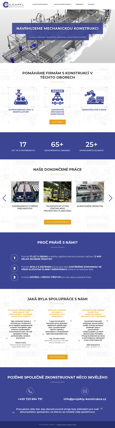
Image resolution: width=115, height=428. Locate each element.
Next (4, 198)
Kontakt (91, 4)
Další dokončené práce (57, 222)
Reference (80, 4)
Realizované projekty (62, 4)
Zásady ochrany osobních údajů (66, 424)
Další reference (57, 357)
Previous (110, 198)
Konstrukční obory (40, 4)
